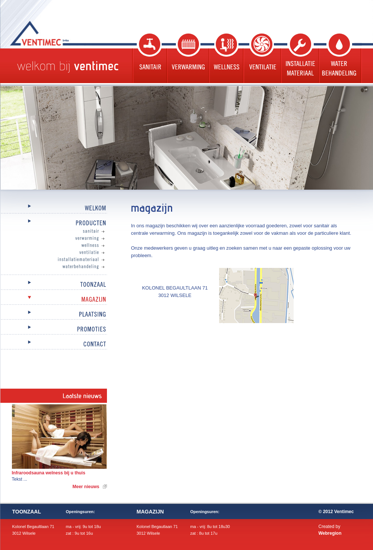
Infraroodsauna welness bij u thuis (48, 472)
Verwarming (187, 58)
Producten (53, 223)
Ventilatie (261, 58)
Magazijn (53, 299)
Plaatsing (53, 314)
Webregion (330, 533)
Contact (53, 344)
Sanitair (149, 58)
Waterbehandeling (340, 58)
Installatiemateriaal (61, 259)
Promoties (53, 329)
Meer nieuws (85, 486)
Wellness (225, 58)
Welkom (53, 208)
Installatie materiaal (299, 58)
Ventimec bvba (58, 33)
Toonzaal (53, 285)
